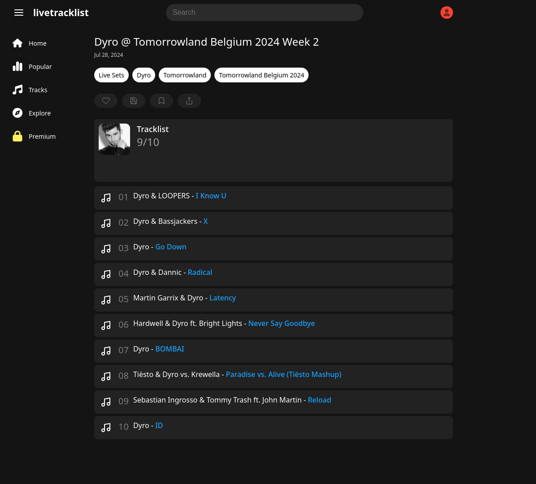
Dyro (144, 75)
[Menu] (19, 12)
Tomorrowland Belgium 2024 (261, 75)
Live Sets (111, 75)
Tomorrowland (184, 75)
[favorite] (106, 101)
